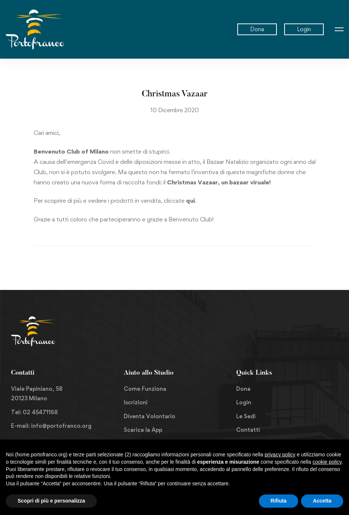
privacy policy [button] (280, 454)
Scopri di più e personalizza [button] (51, 501)
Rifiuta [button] (279, 501)
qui (190, 200)
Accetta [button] (322, 501)
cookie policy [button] (326, 462)
